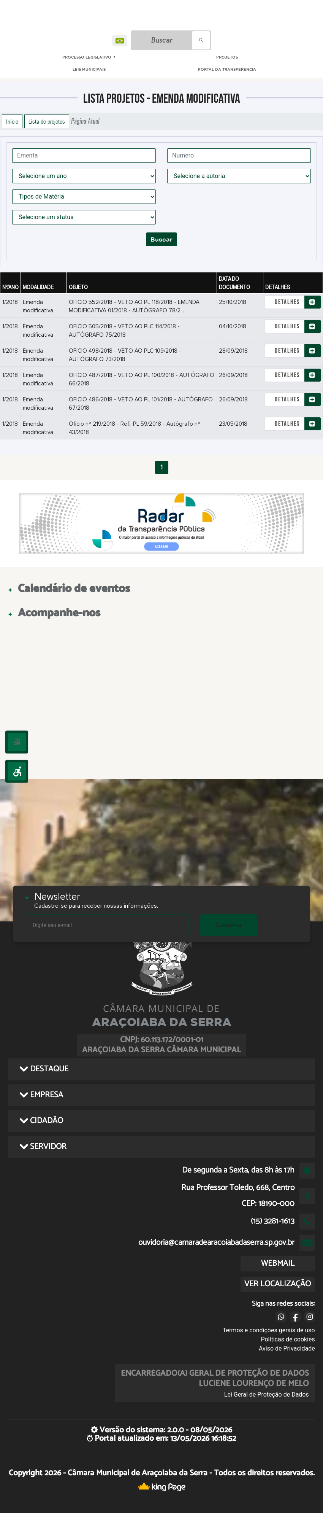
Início (12, 121)
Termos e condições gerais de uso (269, 1330)
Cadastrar (228, 925)
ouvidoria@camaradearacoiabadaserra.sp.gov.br (216, 1242)
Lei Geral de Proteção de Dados (266, 1394)
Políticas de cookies (288, 1339)
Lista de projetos (46, 121)
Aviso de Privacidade (287, 1348)
